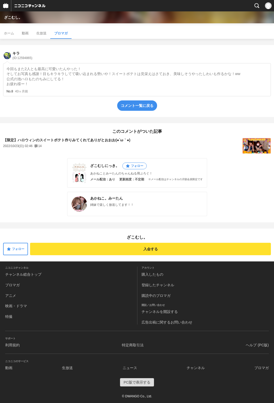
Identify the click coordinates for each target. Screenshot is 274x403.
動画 (25, 33)
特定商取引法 (133, 345)
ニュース (130, 368)
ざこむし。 (13, 17)
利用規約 (12, 345)
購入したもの (152, 274)
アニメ (10, 296)
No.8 (9, 91)
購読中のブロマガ (156, 296)
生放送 (41, 33)
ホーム (9, 33)
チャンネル (196, 368)
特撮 (8, 316)
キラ (22, 55)
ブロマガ (61, 33)
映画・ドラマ (16, 306)
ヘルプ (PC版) (257, 345)
